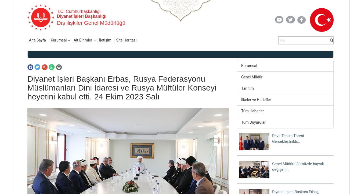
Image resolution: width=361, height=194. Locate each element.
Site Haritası (126, 40)
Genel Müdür (251, 77)
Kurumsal (59, 40)
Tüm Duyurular (253, 122)
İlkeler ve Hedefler (256, 100)
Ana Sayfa (37, 40)
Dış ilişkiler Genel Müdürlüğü (91, 23)
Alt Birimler (83, 40)
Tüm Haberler (252, 111)
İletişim (105, 40)
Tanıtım (247, 88)
